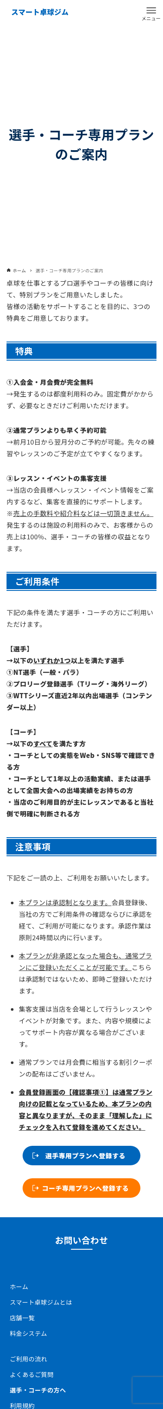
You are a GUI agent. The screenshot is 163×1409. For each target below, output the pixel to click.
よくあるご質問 (32, 1374)
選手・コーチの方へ (38, 1390)
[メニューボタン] (151, 10)
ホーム (19, 1286)
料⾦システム (28, 1333)
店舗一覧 (22, 1317)
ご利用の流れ (28, 1358)
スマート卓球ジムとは (41, 1302)
